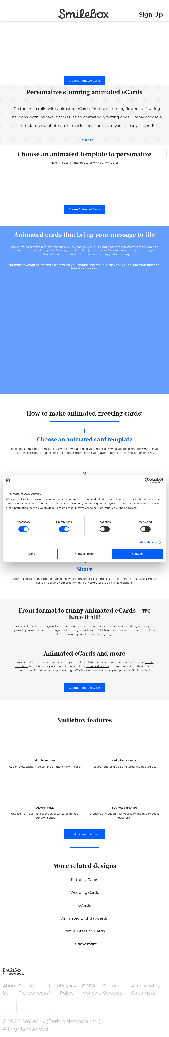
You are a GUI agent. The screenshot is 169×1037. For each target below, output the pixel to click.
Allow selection (84, 553)
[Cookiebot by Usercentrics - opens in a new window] (147, 480)
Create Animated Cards (84, 80)
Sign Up (151, 14)
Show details (147, 542)
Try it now (86, 139)
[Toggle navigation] (4, 11)
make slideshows (97, 666)
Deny (31, 553)
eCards (88, 634)
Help (54, 986)
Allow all (137, 553)
